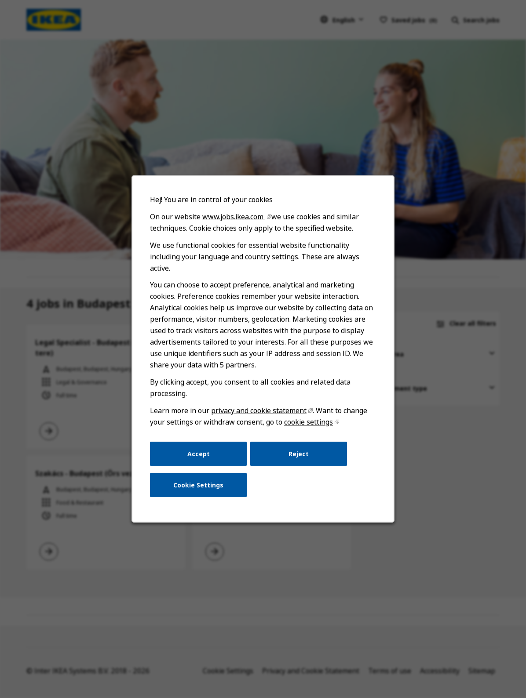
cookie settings (307, 428)
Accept (200, 460)
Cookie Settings (199, 490)
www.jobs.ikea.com (234, 228)
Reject (297, 460)
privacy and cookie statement (258, 417)
